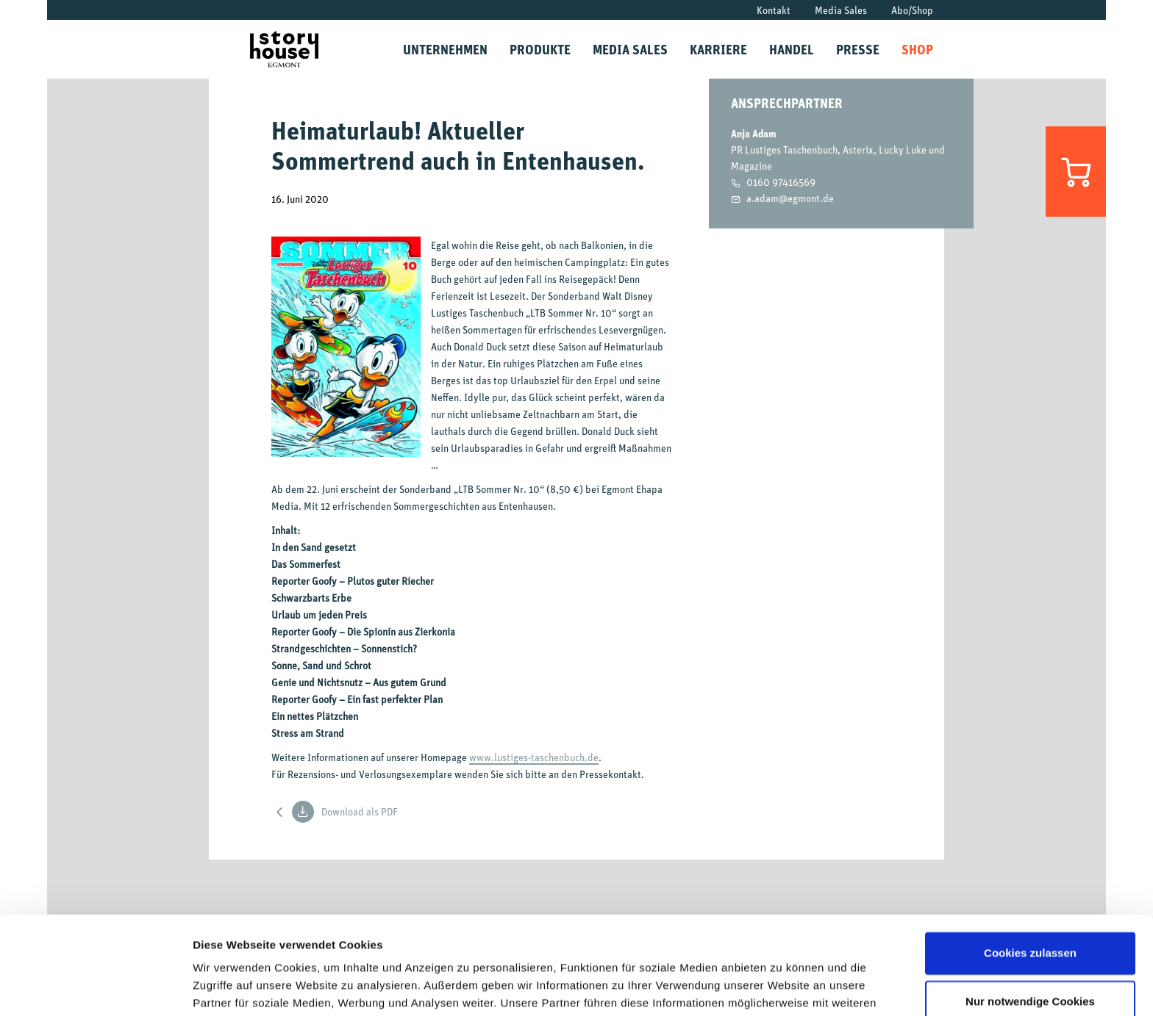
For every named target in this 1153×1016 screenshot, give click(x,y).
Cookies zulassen (1030, 861)
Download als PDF (345, 812)
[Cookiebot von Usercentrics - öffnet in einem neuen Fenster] (95, 987)
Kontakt (773, 10)
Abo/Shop (912, 10)
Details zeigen (230, 987)
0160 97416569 (780, 182)
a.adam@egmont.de (790, 198)
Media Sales (841, 10)
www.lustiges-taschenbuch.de (534, 757)
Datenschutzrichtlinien (411, 946)
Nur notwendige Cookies (1030, 909)
